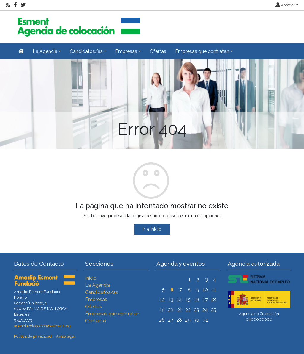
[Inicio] (78, 24)
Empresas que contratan (112, 314)
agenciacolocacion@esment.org (42, 326)
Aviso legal (65, 336)
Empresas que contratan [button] (202, 51)
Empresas (96, 299)
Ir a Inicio (152, 229)
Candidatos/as (101, 292)
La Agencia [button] (45, 51)
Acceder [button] (285, 5)
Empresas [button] (126, 51)
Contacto (95, 321)
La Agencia (97, 285)
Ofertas (158, 51)
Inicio (90, 278)
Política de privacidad (33, 336)
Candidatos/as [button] (86, 51)
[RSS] (8, 5)
